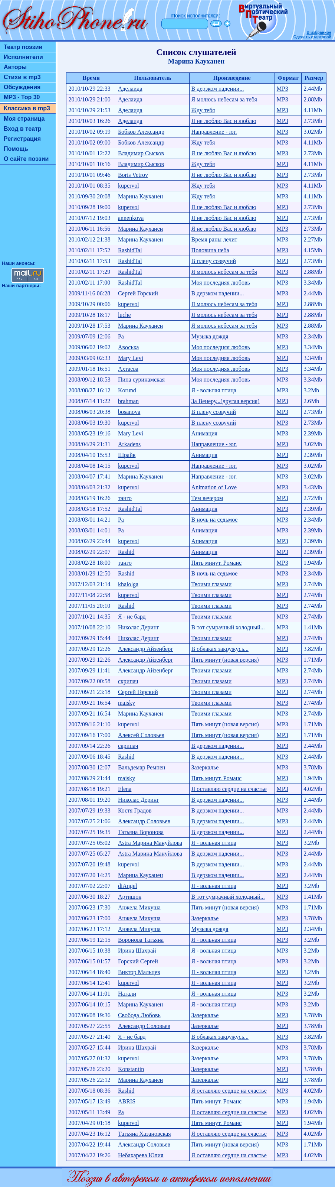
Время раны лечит (214, 239)
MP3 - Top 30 (22, 97)
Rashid (126, 552)
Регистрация (22, 139)
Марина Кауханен (196, 61)
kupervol (128, 185)
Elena (124, 789)
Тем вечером (207, 498)
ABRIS (126, 1101)
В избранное (318, 32)
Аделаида (130, 88)
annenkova (131, 218)
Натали (127, 993)
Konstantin (131, 1069)
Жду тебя (203, 110)
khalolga (128, 584)
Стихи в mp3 (22, 77)
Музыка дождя (210, 336)
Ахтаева (128, 369)
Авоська (128, 347)
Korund (127, 390)
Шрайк (127, 455)
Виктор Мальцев (139, 972)
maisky (126, 703)
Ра (121, 336)
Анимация (204, 433)
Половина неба (210, 250)
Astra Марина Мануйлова (150, 843)
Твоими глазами (211, 584)
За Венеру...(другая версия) (225, 401)
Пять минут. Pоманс (216, 563)
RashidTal (130, 250)
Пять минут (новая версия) (225, 659)
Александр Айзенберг (145, 649)
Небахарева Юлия (140, 1155)
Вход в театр (23, 129)
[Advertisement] (28, 215)
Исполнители (23, 57)
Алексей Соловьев (141, 735)
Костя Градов (135, 810)
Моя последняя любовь (220, 282)
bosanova (129, 412)
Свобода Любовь (139, 1015)
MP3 (282, 88)
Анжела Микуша (139, 907)
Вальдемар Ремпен (141, 767)
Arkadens (129, 444)
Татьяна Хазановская (144, 1134)
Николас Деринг (138, 627)
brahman (128, 401)
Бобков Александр (141, 132)
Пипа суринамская (141, 379)
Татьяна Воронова (141, 832)
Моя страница (24, 119)
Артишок (129, 897)
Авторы (15, 67)
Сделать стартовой (312, 37)
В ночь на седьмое (214, 519)
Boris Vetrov (133, 175)
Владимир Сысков (141, 153)
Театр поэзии (23, 47)
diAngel (127, 886)
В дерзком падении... (217, 88)
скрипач (128, 681)
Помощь (16, 149)
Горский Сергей (138, 961)
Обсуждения (22, 87)
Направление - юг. (214, 132)
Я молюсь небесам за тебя (224, 99)
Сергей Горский (138, 293)
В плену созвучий (213, 261)
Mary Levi (130, 358)
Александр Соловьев (144, 821)
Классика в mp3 (27, 108)
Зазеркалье (205, 767)
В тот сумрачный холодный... (228, 627)
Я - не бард (132, 616)
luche (124, 315)
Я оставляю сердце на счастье (229, 789)
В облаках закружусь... (220, 649)
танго (125, 498)
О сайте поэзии (26, 159)
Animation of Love (214, 487)
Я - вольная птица (213, 390)
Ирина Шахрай (137, 950)
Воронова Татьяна (141, 940)
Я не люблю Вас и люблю (223, 121)
